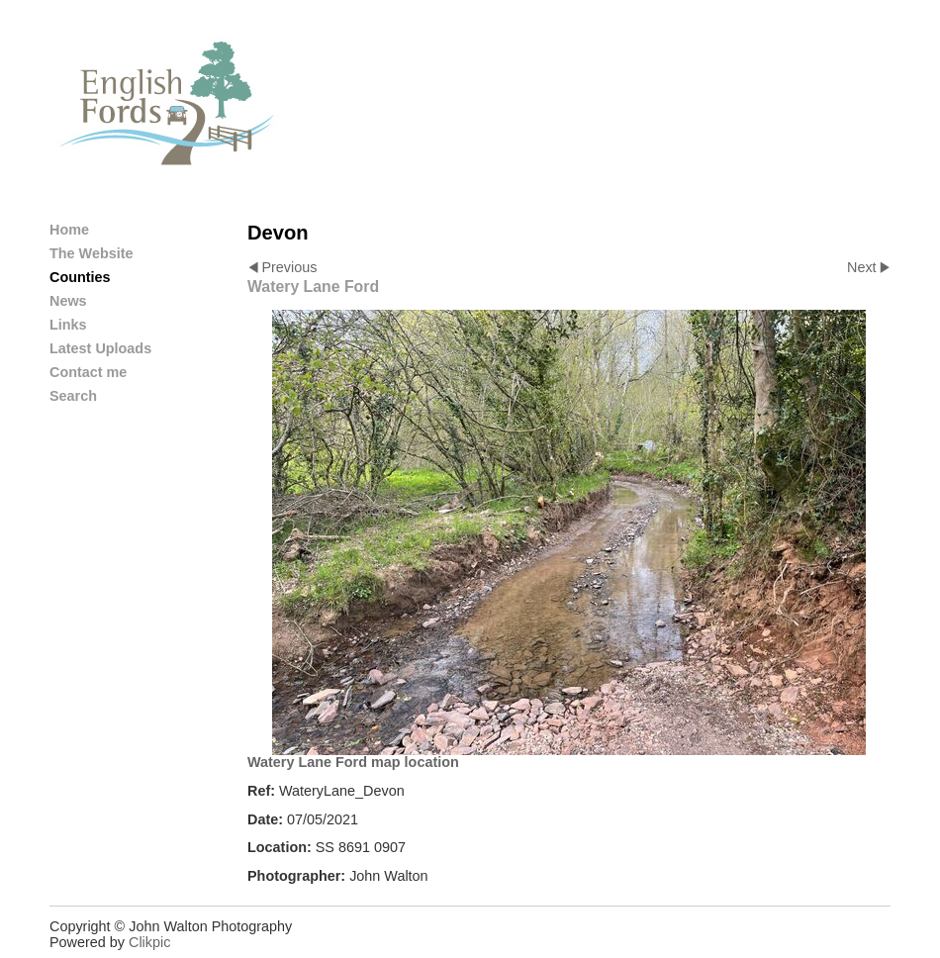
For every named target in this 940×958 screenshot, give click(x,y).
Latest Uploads (100, 348)
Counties (80, 277)
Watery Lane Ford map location (353, 762)
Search (73, 396)
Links (68, 325)
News (68, 301)
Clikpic (149, 942)
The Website (91, 253)
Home (69, 230)
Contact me (88, 372)
